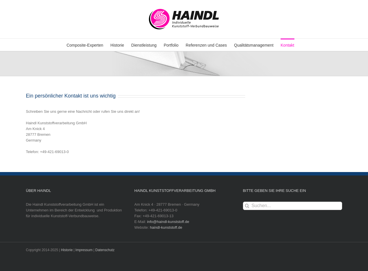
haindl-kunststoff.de (166, 227)
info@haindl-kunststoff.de (168, 222)
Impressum (83, 250)
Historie (67, 250)
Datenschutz (105, 250)
